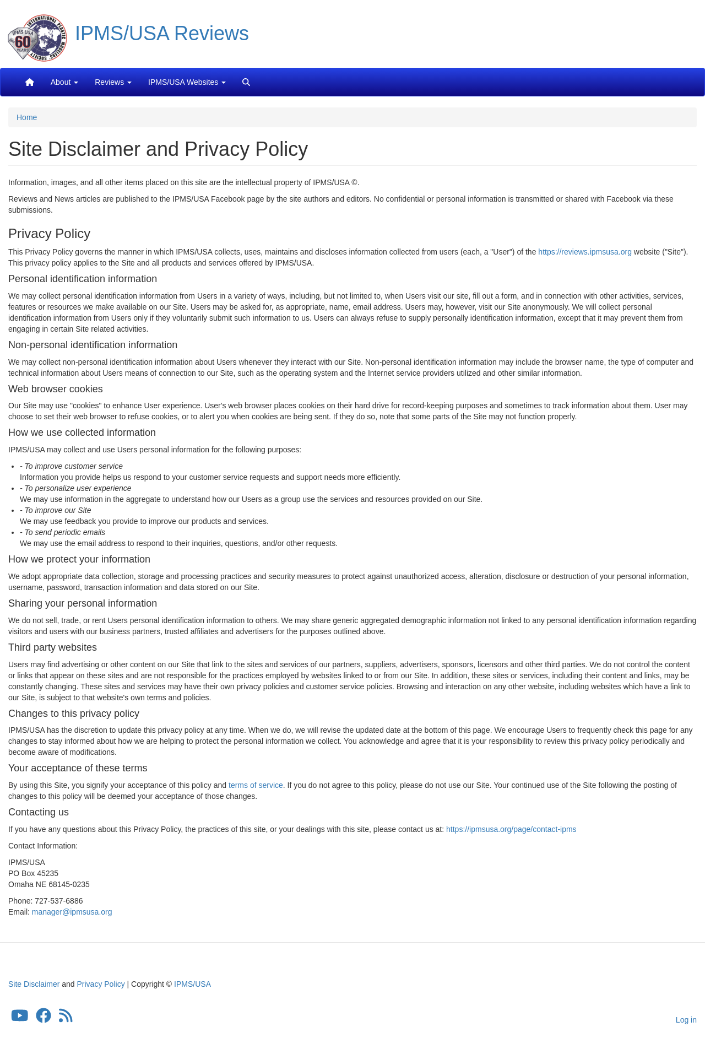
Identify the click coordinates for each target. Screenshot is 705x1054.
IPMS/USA (192, 984)
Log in (686, 1019)
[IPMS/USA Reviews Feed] (66, 1018)
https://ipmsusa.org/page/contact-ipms (511, 829)
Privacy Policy (101, 984)
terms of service (256, 785)
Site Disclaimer (33, 984)
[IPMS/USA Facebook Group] (43, 1018)
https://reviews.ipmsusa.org (585, 251)
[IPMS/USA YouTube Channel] (20, 1018)
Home (27, 117)
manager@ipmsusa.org (72, 911)
